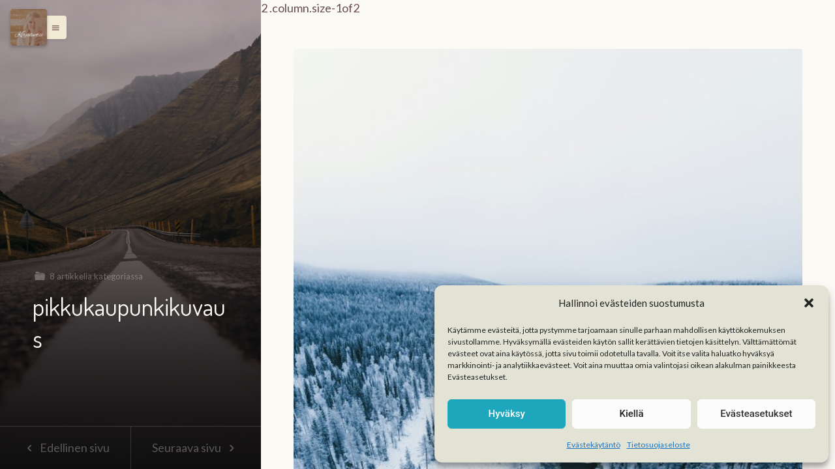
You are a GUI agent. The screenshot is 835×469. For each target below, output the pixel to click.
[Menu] (28, 27)
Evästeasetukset (756, 413)
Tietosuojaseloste (658, 444)
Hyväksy (507, 413)
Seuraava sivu (195, 447)
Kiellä (631, 413)
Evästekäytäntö (593, 444)
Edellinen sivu (65, 447)
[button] (808, 302)
